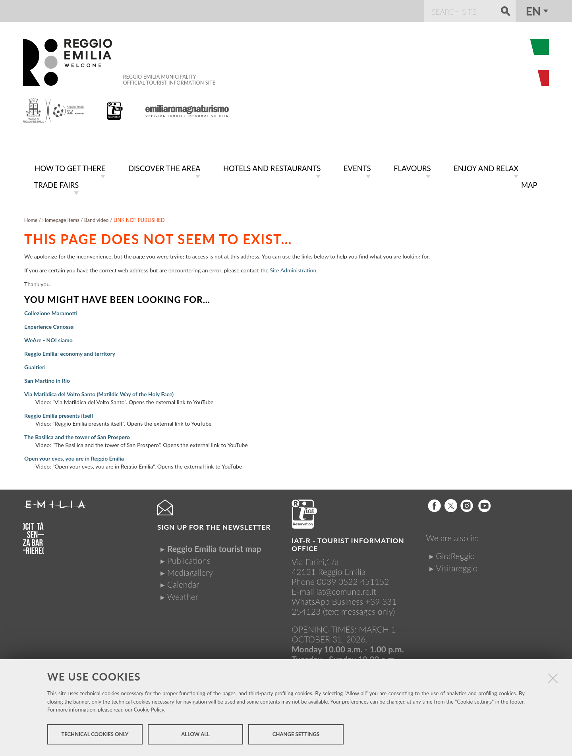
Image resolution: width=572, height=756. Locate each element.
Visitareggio (456, 566)
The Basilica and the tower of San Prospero (77, 435)
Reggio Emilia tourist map (214, 547)
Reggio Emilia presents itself (58, 414)
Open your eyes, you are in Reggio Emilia (74, 456)
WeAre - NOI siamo (48, 338)
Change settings (295, 735)
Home (31, 219)
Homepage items (60, 219)
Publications (189, 559)
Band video (96, 219)
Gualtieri (35, 365)
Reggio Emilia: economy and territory (69, 352)
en (533, 11)
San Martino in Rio (47, 379)
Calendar (183, 583)
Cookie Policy (149, 711)
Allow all (195, 735)
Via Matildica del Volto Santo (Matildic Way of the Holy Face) (99, 392)
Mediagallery (190, 571)
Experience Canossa (48, 325)
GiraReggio (455, 554)
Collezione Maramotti (50, 311)
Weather (182, 595)
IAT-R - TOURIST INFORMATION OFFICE (348, 543)
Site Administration (293, 268)
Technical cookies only (94, 735)
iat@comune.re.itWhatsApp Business (334, 595)
